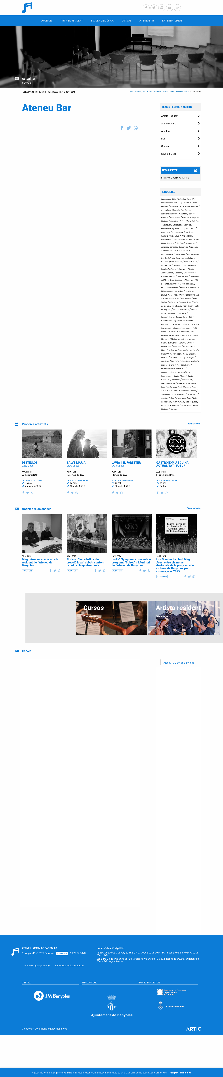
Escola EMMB (168, 153)
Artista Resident (169, 115)
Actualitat (28, 78)
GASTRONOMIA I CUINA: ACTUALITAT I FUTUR (172, 474)
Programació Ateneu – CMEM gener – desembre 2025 (166, 92)
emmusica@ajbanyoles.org (69, 975)
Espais (138, 92)
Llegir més (185, 1072)
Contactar (27, 1053)
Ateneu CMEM (169, 123)
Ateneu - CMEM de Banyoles (179, 672)
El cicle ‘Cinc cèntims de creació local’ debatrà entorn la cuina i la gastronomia (86, 572)
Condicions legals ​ (44, 1053)
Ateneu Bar (196, 92)
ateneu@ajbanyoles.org (37, 975)
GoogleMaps (62, 963)
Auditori (165, 131)
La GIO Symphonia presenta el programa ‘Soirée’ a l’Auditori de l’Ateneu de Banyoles (131, 572)
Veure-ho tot (194, 423)
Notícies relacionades (36, 519)
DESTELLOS (30, 472)
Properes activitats (35, 424)
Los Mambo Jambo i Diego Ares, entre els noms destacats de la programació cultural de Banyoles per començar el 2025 (175, 575)
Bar (163, 138)
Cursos (165, 146)
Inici (131, 92)
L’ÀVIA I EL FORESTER (126, 472)
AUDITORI (27, 580)
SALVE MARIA (76, 472)
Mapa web (61, 1053)
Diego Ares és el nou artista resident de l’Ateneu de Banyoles (40, 572)
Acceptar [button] (174, 1073)
